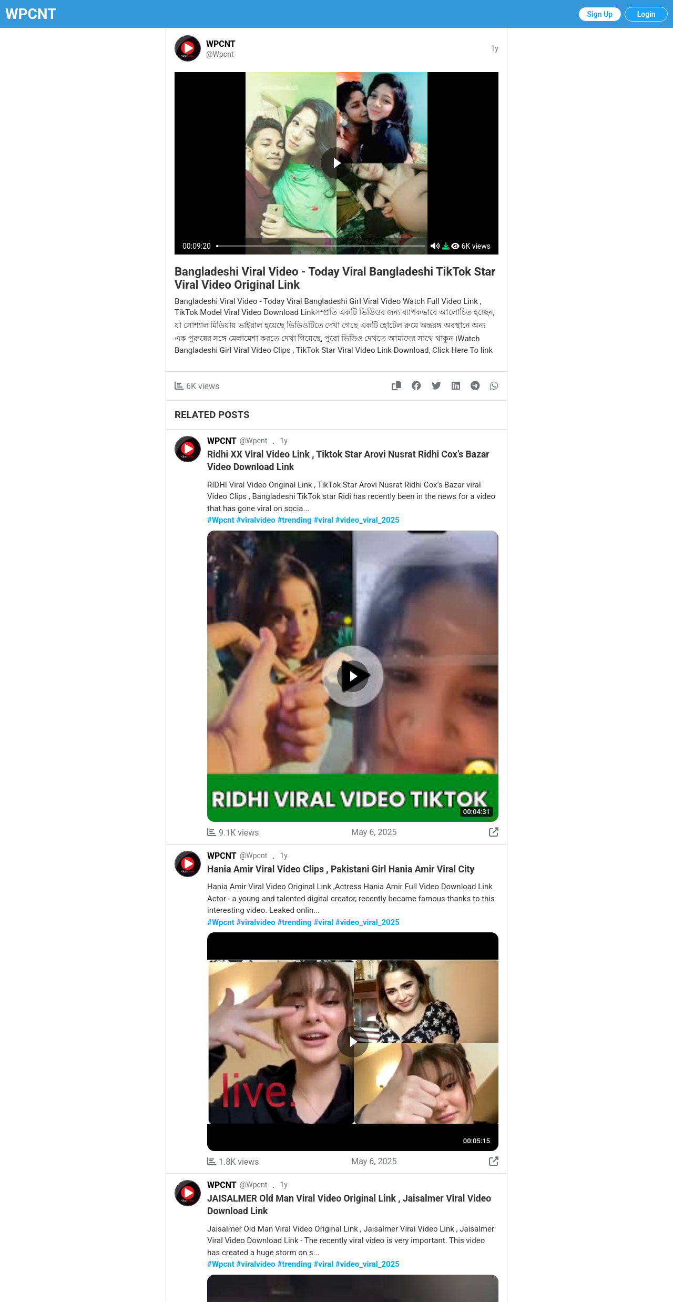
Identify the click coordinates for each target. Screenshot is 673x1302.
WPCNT (31, 14)
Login (646, 14)
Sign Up (600, 14)
